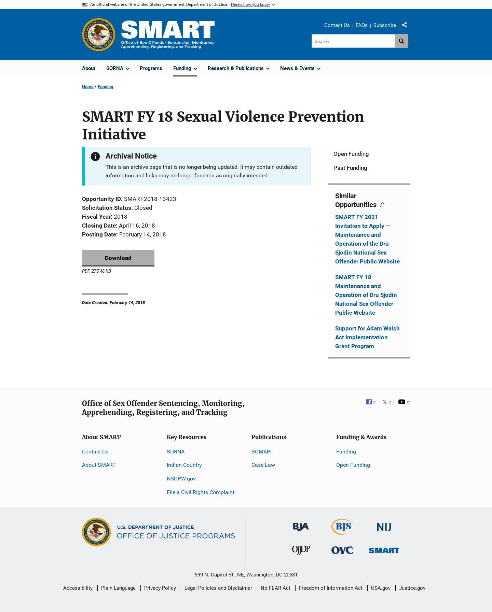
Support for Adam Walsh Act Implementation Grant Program (367, 337)
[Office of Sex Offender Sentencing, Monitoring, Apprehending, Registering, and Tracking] (384, 548)
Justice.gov (412, 588)
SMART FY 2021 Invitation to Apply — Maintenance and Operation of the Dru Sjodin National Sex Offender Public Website (367, 239)
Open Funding (353, 465)
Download (118, 258)
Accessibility (78, 588)
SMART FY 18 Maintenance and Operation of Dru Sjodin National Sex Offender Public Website (366, 295)
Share (407, 26)
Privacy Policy (160, 588)
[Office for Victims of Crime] (342, 550)
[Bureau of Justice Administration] (301, 523)
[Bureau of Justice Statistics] (342, 532)
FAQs (362, 25)
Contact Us (337, 25)
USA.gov (381, 588)
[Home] (168, 34)
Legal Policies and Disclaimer (218, 588)
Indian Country (184, 465)
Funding (105, 86)
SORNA (175, 451)
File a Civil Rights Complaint (200, 492)
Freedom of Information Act (331, 588)
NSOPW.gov (181, 478)
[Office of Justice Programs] (98, 34)
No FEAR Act (275, 588)
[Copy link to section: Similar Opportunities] (380, 204)
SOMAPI (261, 451)
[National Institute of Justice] (384, 524)
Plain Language (118, 588)
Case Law (263, 465)
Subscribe (384, 25)
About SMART (99, 465)
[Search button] (401, 41)
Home (88, 86)
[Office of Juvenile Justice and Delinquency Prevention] (301, 551)
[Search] (353, 41)
